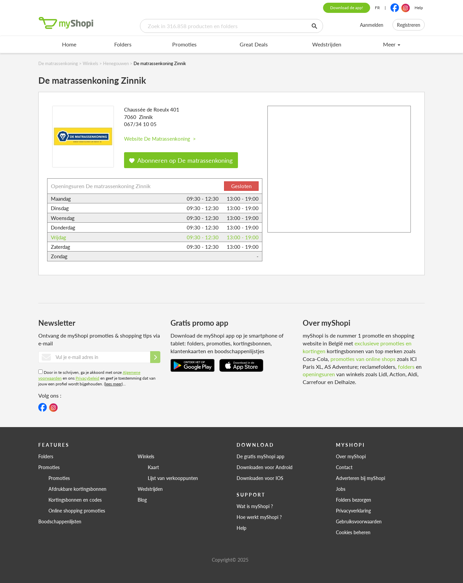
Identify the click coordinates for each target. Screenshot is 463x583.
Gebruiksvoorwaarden (359, 521)
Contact (344, 467)
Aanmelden (371, 24)
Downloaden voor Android (265, 467)
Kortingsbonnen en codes (75, 499)
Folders (123, 44)
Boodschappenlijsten (59, 521)
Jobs (340, 488)
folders (406, 366)
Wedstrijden (326, 44)
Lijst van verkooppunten (173, 478)
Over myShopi (351, 456)
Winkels (146, 456)
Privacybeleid (87, 378)
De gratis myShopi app (260, 456)
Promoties (184, 44)
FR (377, 8)
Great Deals (254, 44)
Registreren (408, 24)
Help (419, 8)
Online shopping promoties (76, 510)
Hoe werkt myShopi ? (259, 517)
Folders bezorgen (353, 499)
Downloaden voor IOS (260, 478)
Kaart (153, 467)
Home (69, 44)
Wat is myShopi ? (255, 506)
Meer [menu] (391, 44)
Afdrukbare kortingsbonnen (77, 488)
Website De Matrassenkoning (160, 138)
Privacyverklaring (353, 510)
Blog (142, 499)
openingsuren (319, 374)
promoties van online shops (363, 359)
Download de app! (346, 8)
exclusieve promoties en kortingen (357, 347)
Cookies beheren (353, 532)
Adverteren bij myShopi (360, 478)
